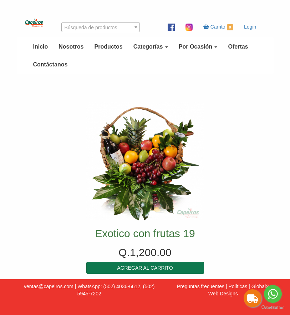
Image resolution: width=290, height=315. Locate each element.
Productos (109, 47)
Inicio (40, 47)
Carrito (218, 27)
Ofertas (238, 47)
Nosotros (70, 47)
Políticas (237, 286)
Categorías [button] (150, 47)
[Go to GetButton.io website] (272, 307)
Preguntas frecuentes (200, 286)
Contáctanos (50, 64)
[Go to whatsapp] (273, 294)
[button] (145, 268)
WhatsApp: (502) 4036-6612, (109, 286)
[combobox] (100, 27)
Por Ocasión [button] (198, 47)
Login (250, 27)
